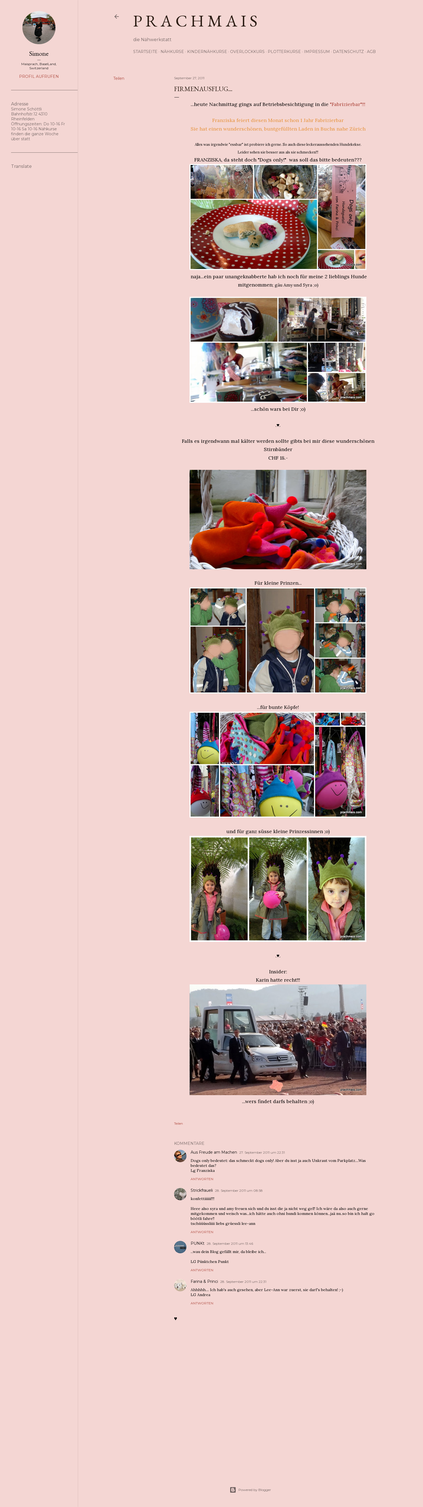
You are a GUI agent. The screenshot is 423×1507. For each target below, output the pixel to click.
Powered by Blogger (250, 1490)
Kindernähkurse (207, 51)
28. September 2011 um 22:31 (243, 1282)
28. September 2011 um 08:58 (239, 1190)
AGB (371, 51)
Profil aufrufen (39, 76)
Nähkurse (172, 51)
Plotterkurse (284, 51)
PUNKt (197, 1243)
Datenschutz (348, 51)
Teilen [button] (118, 78)
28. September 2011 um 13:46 (230, 1243)
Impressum (317, 51)
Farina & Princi (204, 1281)
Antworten (202, 1179)
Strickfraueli (202, 1190)
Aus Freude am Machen (214, 1152)
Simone (39, 53)
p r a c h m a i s (195, 20)
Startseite (145, 51)
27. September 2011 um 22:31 (262, 1152)
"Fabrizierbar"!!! (347, 104)
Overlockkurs (247, 51)
